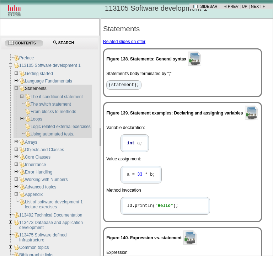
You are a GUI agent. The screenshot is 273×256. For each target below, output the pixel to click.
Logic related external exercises (61, 126)
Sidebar (209, 6)
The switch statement (51, 104)
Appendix (34, 194)
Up (244, 6)
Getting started (39, 73)
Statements (36, 88)
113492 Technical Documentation (50, 215)
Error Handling (38, 172)
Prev (233, 6)
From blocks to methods (53, 111)
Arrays (31, 142)
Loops (36, 119)
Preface (26, 57)
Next (256, 6)
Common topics (34, 247)
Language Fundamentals (48, 81)
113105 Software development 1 (50, 65)
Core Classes (37, 157)
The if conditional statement (57, 96)
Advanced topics (40, 187)
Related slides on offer (124, 41)
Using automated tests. (52, 134)
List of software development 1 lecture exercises (54, 204)
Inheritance (35, 164)
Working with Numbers (46, 179)
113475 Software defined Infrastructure (42, 237)
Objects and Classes (44, 149)
